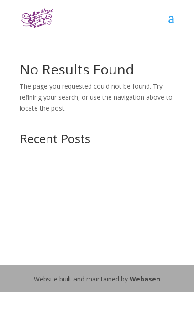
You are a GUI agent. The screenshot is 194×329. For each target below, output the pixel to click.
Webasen (145, 279)
